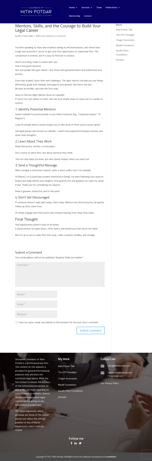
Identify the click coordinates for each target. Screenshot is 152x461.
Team (99, 7)
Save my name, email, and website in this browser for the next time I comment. (59, 322)
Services (86, 7)
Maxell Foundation (125, 45)
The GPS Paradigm (125, 35)
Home (72, 7)
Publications (111, 7)
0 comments (60, 35)
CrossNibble (110, 456)
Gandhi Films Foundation (70, 391)
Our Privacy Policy (110, 383)
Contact (88, 16)
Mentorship (74, 16)
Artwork (120, 59)
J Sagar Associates (125, 40)
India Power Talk (124, 29)
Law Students (48, 35)
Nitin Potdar (23, 35)
